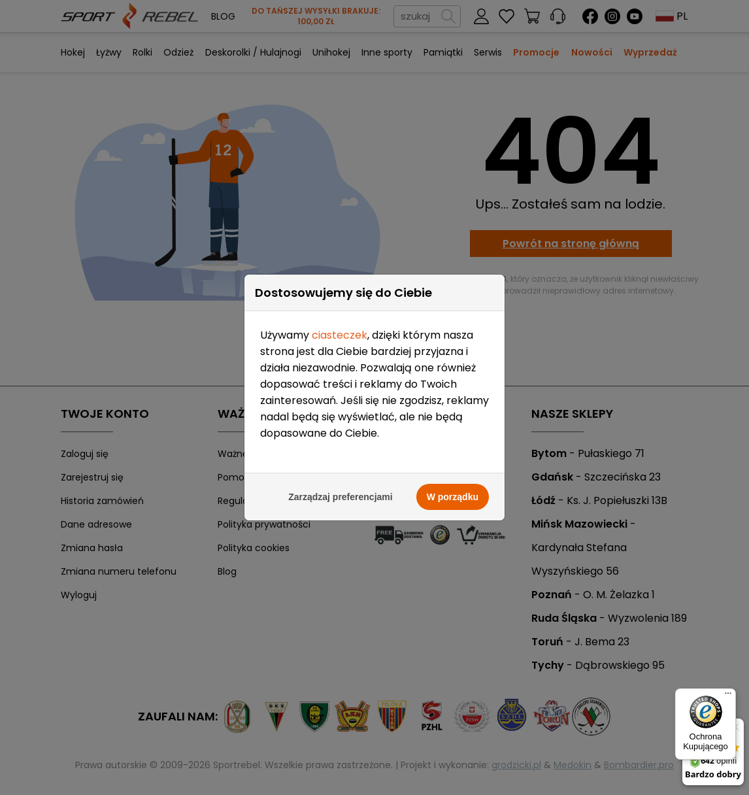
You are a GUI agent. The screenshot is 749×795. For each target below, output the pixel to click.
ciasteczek (339, 335)
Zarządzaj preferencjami (340, 497)
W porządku (452, 497)
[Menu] (728, 696)
